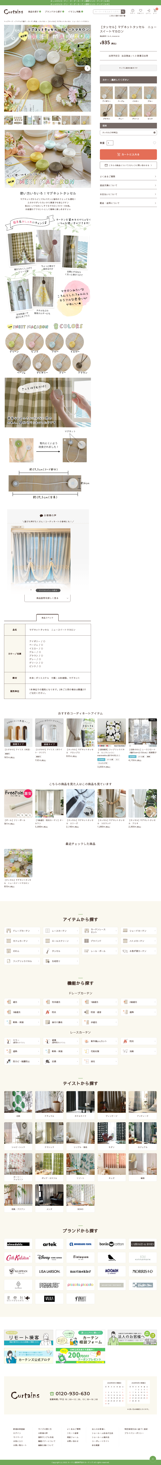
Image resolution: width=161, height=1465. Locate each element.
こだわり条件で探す (116, 16)
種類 (105, 125)
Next (87, 68)
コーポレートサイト (100, 1441)
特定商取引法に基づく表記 (136, 1429)
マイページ (18, 1437)
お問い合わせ (73, 1441)
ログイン (17, 1433)
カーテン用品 (32, 21)
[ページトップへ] (153, 1459)
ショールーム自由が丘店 (102, 1433)
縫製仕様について (46, 1445)
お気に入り (18, 1441)
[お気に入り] (140, 12)
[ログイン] (148, 12)
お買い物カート (20, 1445)
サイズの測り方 (45, 1429)
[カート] (155, 12)
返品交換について (108, 185)
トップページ (8, 21)
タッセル (42, 21)
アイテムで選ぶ (20, 21)
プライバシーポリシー (134, 1433)
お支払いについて (108, 194)
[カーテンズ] (13, 11)
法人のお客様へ (98, 1429)
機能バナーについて (47, 1441)
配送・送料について (110, 203)
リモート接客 (73, 1433)
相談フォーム (73, 1437)
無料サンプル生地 (46, 1437)
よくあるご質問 (107, 176)
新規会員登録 (19, 1429)
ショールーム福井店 (100, 1437)
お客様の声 (43, 1433)
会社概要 (96, 1445)
